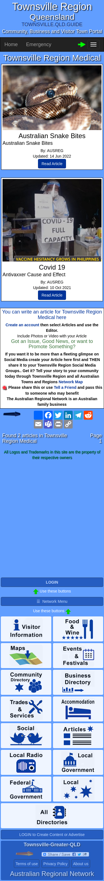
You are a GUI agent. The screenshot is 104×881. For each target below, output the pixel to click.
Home (11, 44)
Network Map (71, 382)
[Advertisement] (52, 519)
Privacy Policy (55, 864)
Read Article (52, 163)
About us (80, 864)
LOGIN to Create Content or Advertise (52, 834)
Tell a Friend (65, 387)
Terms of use (27, 864)
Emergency (38, 44)
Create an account (22, 325)
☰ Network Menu (52, 601)
